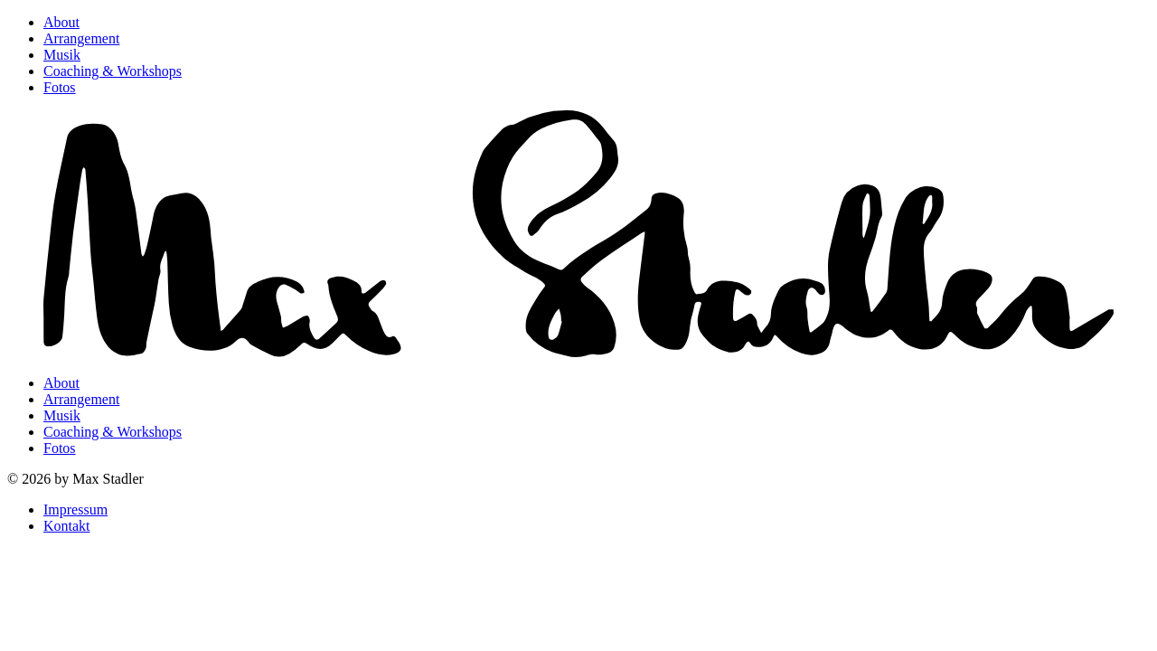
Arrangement (81, 38)
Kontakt (66, 525)
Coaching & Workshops (112, 71)
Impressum (75, 509)
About (61, 22)
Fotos (59, 87)
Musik (61, 54)
